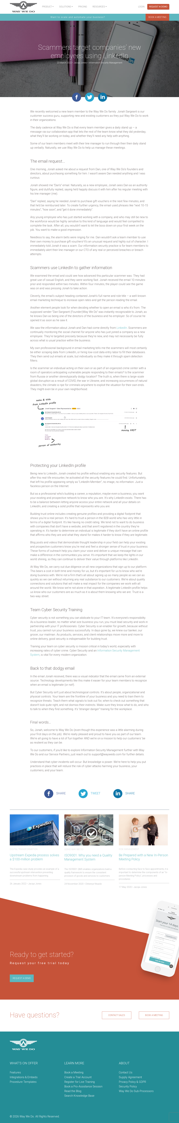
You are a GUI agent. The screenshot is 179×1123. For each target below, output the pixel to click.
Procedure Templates (23, 1081)
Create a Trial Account (78, 1077)
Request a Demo (158, 6)
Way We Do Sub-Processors (136, 1091)
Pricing (82, 6)
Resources (99, 6)
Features (15, 1072)
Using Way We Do (73, 849)
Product (47, 6)
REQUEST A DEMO (22, 978)
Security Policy (128, 1086)
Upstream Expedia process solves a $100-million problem (34, 857)
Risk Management (129, 849)
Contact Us (125, 1072)
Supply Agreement (130, 1077)
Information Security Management (105, 62)
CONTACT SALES (116, 1015)
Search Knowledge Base (79, 1095)
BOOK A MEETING (157, 17)
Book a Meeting (73, 1072)
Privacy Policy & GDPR (132, 1081)
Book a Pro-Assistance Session (83, 1086)
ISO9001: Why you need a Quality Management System (88, 857)
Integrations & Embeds (23, 1077)
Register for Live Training (79, 1081)
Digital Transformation (23, 849)
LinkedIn (122, 327)
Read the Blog (72, 1091)
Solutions (65, 6)
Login (141, 6)
